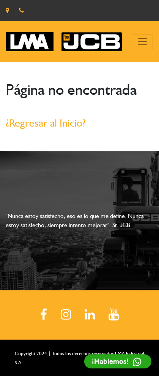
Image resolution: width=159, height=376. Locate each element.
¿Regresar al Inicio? (46, 122)
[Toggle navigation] (142, 41)
